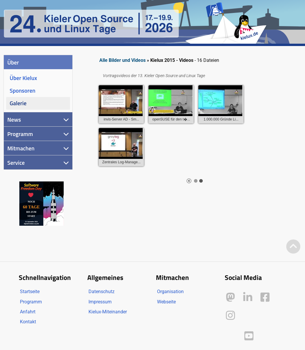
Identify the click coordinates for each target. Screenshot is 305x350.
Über (13, 62)
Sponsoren (22, 90)
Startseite (30, 291)
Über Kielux (23, 78)
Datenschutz (101, 291)
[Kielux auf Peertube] (231, 335)
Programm (20, 134)
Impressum (100, 302)
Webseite (166, 302)
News (14, 119)
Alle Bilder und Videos (122, 60)
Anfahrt (27, 312)
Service (16, 162)
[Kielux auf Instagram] (230, 315)
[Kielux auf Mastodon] (230, 297)
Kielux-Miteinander (107, 312)
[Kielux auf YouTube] (248, 336)
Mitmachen (21, 148)
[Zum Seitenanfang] (293, 247)
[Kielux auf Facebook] (265, 297)
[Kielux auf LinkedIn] (247, 297)
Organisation (170, 291)
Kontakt (28, 321)
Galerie (18, 103)
